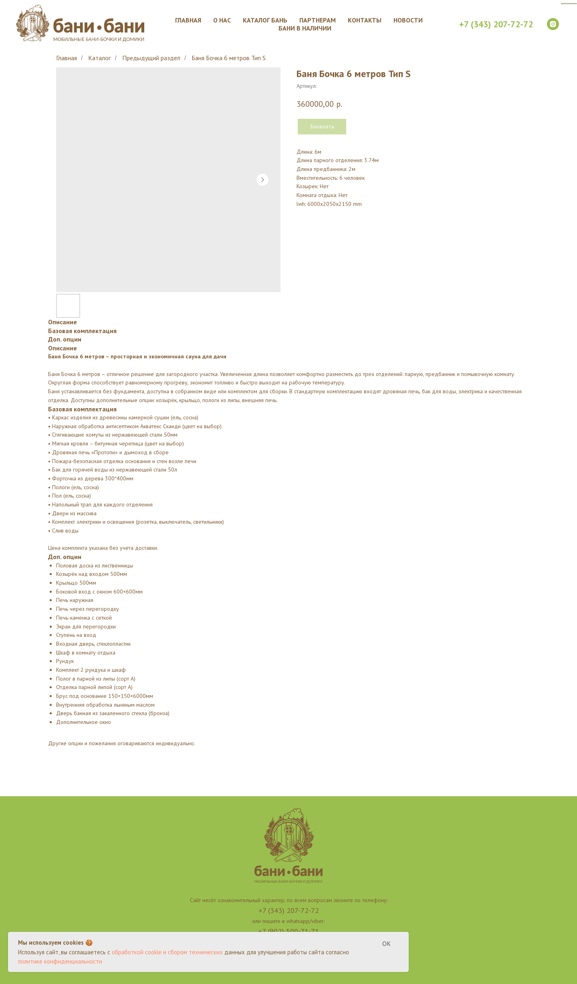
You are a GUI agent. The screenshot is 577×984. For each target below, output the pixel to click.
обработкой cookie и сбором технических (167, 952)
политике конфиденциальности (60, 961)
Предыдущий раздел (151, 58)
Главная (188, 20)
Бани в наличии (304, 28)
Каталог (99, 58)
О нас (222, 20)
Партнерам (317, 20)
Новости (408, 20)
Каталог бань (265, 20)
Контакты (364, 20)
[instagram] (553, 24)
